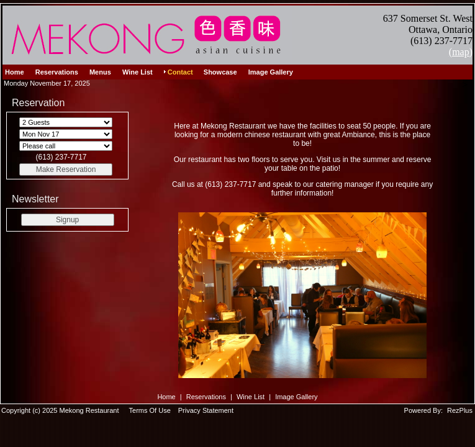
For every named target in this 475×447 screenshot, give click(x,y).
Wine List (251, 396)
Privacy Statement (205, 410)
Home (166, 396)
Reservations (206, 396)
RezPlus (460, 410)
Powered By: (424, 410)
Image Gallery (296, 396)
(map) (461, 52)
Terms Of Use (150, 410)
